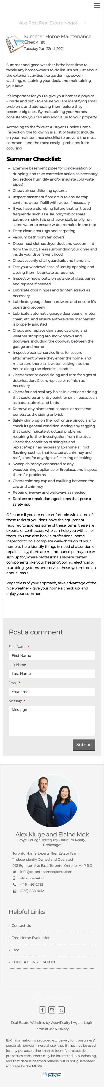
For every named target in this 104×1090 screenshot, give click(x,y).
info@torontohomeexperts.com (46, 872)
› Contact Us (20, 926)
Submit (84, 744)
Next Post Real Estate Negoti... (51, 23)
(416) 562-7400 (31, 878)
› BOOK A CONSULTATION (33, 965)
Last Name (17, 664)
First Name (19, 646)
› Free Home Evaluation (31, 939)
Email (14, 682)
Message (17, 700)
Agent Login (83, 1026)
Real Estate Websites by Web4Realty (40, 1026)
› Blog (14, 952)
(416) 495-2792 (31, 884)
